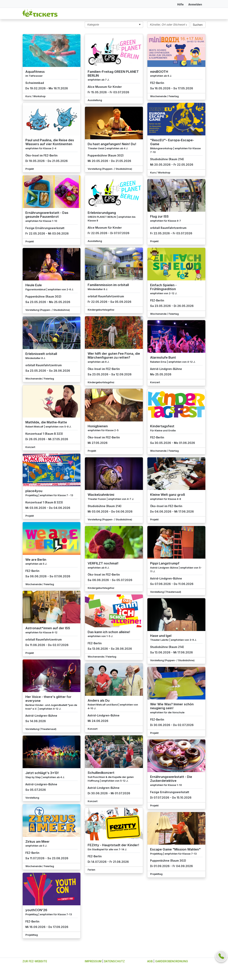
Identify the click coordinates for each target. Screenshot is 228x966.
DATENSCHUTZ (114, 961)
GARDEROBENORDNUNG (171, 961)
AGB (150, 961)
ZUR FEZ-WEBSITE (34, 961)
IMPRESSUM (93, 961)
